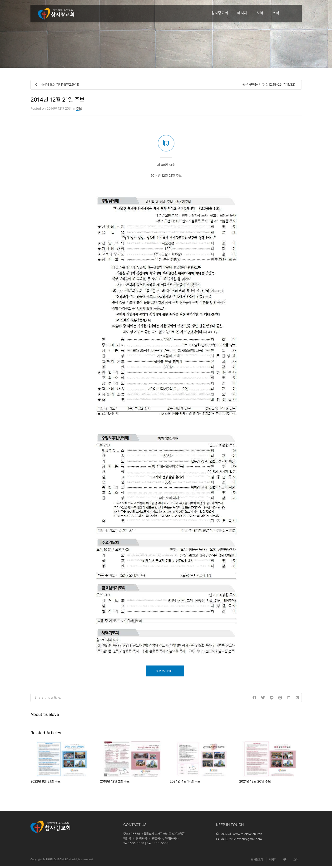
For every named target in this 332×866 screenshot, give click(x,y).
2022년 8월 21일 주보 (45, 781)
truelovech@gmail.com (246, 839)
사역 (260, 13)
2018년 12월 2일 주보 (114, 781)
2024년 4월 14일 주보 (185, 781)
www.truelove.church (247, 834)
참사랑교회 (219, 13)
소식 (276, 13)
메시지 (242, 13)
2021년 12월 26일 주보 (255, 781)
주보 (79, 108)
